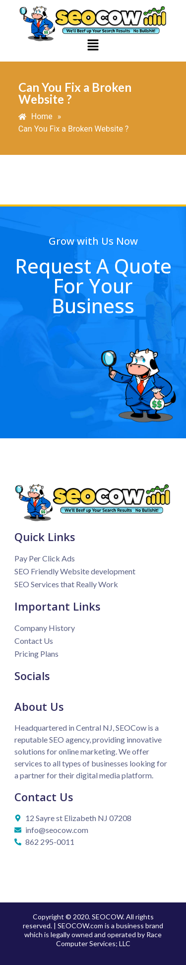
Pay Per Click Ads (44, 558)
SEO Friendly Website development (74, 571)
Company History (44, 627)
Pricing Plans (36, 653)
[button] (93, 46)
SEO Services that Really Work (66, 584)
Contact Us (33, 640)
